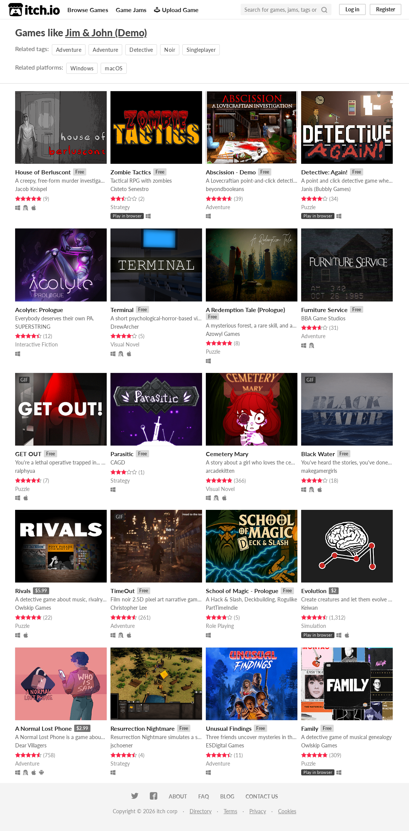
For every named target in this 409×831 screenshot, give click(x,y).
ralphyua (25, 471)
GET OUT (28, 453)
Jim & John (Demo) (106, 32)
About (178, 796)
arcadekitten (220, 471)
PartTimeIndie (222, 607)
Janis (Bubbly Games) (326, 189)
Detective (141, 50)
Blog (227, 796)
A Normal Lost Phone (43, 728)
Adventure (68, 50)
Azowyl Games (223, 334)
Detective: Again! (324, 172)
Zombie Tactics (130, 172)
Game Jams (131, 9)
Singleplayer (201, 50)
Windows (81, 68)
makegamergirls (319, 471)
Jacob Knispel (31, 189)
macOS (114, 68)
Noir (169, 50)
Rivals (23, 590)
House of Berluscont (43, 172)
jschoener (121, 745)
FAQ (203, 796)
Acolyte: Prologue (39, 309)
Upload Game (176, 9)
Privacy (257, 811)
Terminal (122, 309)
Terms (230, 811)
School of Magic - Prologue (242, 590)
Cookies (287, 811)
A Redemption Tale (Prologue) (245, 309)
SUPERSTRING (32, 326)
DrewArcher (124, 326)
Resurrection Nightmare (142, 728)
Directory (200, 811)
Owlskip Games (33, 607)
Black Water (318, 453)
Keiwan (309, 607)
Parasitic (122, 453)
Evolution (314, 590)
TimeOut (122, 590)
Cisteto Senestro (129, 189)
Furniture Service (324, 309)
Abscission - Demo (231, 172)
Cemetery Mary (227, 453)
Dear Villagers (31, 745)
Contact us (262, 796)
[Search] (324, 9)
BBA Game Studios (323, 318)
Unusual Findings (229, 728)
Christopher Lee (128, 607)
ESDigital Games (225, 745)
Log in (352, 9)
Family (309, 728)
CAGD (117, 462)
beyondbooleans (225, 189)
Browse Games (87, 9)
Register (385, 9)
